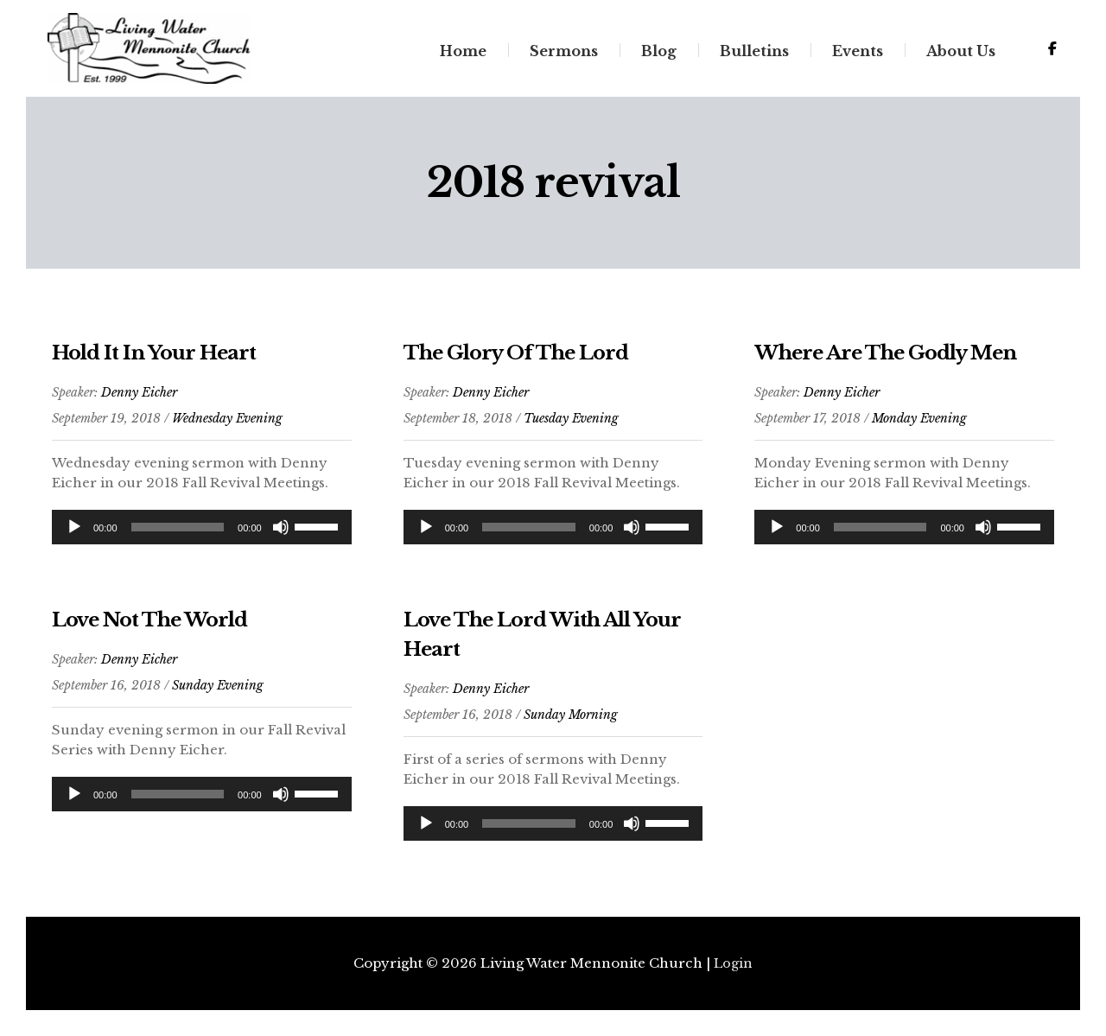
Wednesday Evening (227, 426)
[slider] (178, 535)
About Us (960, 54)
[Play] (74, 534)
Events (856, 54)
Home (462, 54)
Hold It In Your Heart (159, 359)
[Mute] (280, 534)
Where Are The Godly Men (895, 359)
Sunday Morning (571, 722)
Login (733, 964)
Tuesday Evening (571, 426)
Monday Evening (919, 426)
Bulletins (753, 54)
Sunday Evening (218, 693)
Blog (658, 54)
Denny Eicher (139, 400)
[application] (202, 535)
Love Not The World (156, 626)
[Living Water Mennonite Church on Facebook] (1051, 53)
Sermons (563, 54)
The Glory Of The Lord (524, 359)
